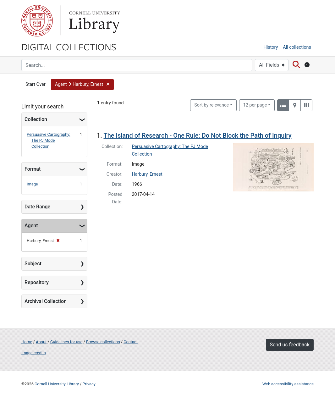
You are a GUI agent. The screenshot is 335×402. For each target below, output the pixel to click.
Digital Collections (68, 46)
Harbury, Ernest (147, 174)
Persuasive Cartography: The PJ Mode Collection (48, 140)
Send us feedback (290, 345)
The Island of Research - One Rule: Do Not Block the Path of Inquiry (197, 135)
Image (32, 184)
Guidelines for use (66, 341)
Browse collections (103, 341)
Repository (37, 282)
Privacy (88, 384)
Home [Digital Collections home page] (26, 341)
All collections (297, 47)
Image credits (33, 352)
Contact (131, 341)
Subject (33, 264)
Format (33, 169)
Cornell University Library (57, 384)
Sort (211, 105)
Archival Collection (46, 301)
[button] (82, 84)
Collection (36, 119)
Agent (31, 226)
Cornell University (37, 20)
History (271, 47)
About (41, 341)
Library (94, 20)
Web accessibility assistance (288, 384)
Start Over (35, 84)
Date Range (37, 207)
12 (255, 105)
